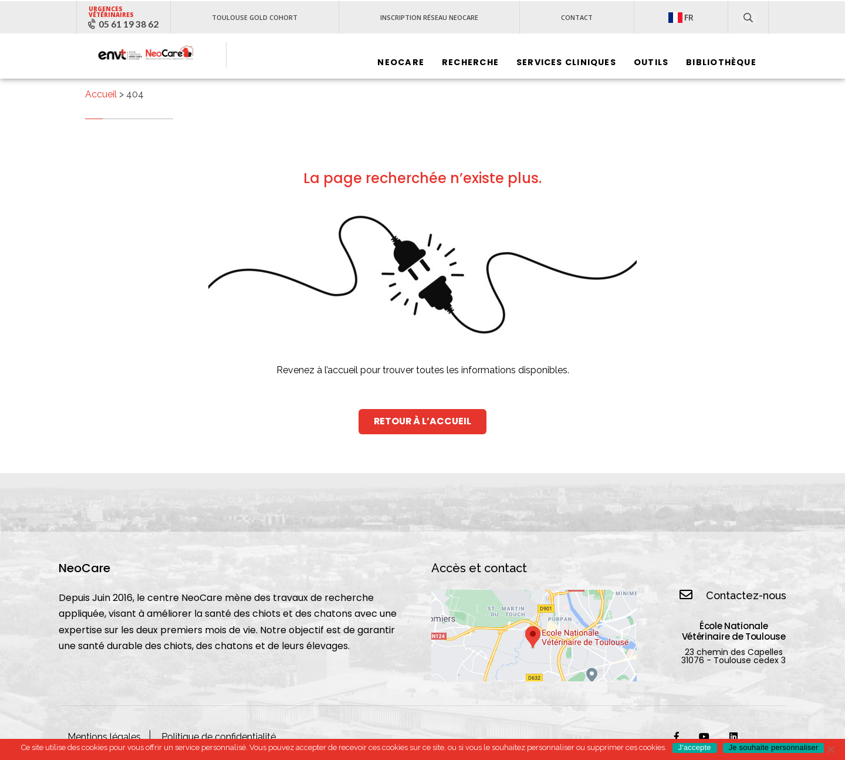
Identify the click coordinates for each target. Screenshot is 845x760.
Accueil (101, 94)
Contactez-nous (733, 593)
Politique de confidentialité (218, 735)
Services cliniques (563, 63)
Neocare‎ (397, 63)
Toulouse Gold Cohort (255, 17)
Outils (649, 63)
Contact (577, 17)
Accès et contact (479, 566)
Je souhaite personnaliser (773, 747)
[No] (830, 749)
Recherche (466, 63)
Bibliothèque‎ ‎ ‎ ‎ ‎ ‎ (726, 63)
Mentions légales (104, 735)
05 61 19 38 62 (128, 24)
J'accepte (694, 747)
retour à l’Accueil (422, 420)
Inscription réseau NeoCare (429, 17)
